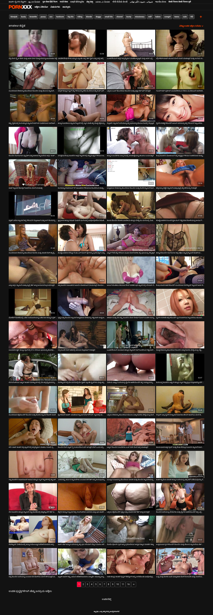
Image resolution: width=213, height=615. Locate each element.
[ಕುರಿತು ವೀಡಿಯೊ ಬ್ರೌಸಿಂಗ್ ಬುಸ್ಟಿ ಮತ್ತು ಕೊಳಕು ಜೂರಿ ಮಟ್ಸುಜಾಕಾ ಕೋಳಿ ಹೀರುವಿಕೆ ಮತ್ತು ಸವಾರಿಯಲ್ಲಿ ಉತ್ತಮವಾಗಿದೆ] (180, 561)
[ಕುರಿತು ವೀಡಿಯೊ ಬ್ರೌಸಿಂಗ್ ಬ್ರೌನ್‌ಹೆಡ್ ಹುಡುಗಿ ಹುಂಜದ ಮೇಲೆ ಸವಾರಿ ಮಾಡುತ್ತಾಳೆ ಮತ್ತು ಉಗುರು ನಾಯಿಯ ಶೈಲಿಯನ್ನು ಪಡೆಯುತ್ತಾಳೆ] (180, 43)
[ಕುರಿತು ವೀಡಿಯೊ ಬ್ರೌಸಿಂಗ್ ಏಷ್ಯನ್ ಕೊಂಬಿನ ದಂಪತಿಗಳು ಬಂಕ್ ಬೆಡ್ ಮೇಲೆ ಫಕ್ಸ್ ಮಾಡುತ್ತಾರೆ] (131, 431)
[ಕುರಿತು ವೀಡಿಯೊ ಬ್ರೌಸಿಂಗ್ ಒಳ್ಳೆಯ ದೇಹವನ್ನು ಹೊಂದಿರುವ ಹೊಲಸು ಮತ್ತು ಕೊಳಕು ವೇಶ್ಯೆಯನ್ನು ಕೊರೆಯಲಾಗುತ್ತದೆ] (131, 399)
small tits (109, 17)
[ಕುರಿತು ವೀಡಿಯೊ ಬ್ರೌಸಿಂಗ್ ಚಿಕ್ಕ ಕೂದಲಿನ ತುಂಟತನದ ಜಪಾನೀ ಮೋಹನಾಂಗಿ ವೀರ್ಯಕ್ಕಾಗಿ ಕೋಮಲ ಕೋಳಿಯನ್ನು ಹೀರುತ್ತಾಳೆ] (82, 269)
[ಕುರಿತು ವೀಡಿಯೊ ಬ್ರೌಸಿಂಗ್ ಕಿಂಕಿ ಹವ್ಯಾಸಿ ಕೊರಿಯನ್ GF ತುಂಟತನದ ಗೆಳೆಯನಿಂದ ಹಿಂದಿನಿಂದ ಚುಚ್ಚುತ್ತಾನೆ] (82, 172)
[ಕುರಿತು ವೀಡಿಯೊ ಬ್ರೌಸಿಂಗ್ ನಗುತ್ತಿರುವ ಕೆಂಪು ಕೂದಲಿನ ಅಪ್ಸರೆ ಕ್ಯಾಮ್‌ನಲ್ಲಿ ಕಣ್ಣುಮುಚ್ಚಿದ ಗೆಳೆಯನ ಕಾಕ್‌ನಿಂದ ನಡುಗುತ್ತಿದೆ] (82, 140)
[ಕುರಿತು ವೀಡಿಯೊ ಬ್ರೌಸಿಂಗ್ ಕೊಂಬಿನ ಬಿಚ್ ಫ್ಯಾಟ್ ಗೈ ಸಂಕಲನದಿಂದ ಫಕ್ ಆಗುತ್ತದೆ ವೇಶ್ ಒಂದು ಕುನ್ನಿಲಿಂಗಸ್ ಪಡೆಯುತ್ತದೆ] (82, 431)
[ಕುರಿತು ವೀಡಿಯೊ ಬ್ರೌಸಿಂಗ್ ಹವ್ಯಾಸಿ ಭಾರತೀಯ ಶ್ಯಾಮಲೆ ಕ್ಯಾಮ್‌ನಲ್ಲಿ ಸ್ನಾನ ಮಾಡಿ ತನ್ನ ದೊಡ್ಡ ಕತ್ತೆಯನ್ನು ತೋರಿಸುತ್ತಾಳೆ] (82, 107)
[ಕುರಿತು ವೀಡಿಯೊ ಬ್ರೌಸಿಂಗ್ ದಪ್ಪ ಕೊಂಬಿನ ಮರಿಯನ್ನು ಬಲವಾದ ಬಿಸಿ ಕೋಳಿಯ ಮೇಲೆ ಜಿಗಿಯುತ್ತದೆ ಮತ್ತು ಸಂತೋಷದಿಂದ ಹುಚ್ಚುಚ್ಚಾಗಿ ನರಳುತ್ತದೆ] (33, 561)
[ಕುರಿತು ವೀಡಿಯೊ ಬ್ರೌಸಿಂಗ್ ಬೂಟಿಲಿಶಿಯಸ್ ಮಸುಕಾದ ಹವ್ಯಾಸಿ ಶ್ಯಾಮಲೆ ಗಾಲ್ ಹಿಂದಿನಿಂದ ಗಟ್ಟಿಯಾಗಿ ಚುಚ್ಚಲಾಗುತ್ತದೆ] (131, 334)
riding (79, 17)
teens (176, 17)
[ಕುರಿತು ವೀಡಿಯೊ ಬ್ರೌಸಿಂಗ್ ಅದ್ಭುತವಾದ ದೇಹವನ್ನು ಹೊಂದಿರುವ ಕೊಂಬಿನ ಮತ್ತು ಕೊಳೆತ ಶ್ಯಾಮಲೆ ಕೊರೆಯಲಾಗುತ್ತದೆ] (131, 172)
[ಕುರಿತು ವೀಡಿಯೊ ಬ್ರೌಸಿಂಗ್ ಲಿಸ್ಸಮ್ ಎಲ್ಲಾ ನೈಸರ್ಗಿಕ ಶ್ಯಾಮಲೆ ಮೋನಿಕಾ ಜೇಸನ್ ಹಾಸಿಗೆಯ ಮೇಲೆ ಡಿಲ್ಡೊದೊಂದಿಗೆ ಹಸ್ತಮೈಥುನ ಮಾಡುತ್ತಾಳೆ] (180, 399)
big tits (70, 17)
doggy (98, 17)
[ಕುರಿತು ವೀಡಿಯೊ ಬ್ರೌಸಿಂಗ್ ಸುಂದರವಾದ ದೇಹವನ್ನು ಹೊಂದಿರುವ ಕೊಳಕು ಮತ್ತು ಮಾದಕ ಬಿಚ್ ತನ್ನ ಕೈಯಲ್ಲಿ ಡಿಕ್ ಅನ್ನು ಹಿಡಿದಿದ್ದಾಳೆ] (33, 237)
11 (123, 584)
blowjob (14, 17)
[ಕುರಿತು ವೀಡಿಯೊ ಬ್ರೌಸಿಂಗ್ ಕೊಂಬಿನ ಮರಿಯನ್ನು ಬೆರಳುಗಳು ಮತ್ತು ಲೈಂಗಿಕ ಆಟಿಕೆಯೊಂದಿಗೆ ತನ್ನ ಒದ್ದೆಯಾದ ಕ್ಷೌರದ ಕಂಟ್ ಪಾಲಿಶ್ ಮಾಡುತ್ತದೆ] (180, 496)
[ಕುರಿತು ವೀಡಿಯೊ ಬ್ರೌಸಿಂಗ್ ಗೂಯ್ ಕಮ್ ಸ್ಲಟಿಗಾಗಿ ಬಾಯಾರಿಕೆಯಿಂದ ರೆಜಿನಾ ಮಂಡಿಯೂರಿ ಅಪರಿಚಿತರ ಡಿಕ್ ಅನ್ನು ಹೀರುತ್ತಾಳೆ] (180, 75)
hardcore (60, 17)
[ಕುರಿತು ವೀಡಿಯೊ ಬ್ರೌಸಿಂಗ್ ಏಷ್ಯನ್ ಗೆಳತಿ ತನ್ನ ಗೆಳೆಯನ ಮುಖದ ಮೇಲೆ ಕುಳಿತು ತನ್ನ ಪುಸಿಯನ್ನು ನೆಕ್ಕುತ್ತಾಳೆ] (131, 237)
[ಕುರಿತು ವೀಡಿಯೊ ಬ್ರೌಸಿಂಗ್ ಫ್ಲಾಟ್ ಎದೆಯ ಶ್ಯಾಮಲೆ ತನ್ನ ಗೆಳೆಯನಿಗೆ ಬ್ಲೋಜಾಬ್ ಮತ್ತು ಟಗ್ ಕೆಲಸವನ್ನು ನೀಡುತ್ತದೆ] (33, 205)
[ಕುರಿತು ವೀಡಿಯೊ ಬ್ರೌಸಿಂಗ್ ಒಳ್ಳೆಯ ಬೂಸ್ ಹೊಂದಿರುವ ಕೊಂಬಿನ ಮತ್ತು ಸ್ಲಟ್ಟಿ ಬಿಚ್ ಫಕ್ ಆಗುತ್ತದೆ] (131, 75)
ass (50, 17)
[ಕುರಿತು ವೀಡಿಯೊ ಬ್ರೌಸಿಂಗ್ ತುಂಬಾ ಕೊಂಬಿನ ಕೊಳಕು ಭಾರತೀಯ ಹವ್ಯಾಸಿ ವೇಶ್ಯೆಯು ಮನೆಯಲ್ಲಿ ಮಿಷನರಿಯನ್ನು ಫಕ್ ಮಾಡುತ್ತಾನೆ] (131, 205)
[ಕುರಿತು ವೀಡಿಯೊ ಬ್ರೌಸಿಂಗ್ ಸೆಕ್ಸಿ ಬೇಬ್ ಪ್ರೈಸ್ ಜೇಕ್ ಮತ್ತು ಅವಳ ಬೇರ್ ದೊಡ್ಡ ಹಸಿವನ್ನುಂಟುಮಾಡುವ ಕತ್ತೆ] (33, 43)
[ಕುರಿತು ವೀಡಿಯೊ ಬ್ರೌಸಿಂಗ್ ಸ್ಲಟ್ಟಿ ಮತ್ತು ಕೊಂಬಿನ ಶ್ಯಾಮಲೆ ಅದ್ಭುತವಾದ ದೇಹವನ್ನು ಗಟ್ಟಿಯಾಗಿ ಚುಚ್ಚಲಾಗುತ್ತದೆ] (82, 302)
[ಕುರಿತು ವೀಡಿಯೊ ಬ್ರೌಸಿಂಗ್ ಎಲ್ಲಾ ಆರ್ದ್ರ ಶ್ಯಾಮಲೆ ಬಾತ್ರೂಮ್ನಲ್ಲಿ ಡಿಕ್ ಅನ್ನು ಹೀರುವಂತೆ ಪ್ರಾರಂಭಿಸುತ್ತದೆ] (33, 269)
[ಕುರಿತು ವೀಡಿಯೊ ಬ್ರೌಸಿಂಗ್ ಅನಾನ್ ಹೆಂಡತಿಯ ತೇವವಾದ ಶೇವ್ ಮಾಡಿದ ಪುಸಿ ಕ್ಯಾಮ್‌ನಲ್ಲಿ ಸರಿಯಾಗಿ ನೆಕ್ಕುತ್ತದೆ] (131, 269)
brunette (33, 17)
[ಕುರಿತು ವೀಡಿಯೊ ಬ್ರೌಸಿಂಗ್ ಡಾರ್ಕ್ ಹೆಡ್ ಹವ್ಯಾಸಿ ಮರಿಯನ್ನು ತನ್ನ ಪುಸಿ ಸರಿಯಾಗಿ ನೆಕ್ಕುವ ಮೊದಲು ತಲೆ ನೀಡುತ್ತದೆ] (82, 529)
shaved (120, 17)
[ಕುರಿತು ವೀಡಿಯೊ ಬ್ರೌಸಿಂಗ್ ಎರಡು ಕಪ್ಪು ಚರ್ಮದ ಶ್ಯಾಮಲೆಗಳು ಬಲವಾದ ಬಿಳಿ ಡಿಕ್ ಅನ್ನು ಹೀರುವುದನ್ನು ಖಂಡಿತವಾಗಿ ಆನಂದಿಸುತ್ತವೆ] (82, 464)
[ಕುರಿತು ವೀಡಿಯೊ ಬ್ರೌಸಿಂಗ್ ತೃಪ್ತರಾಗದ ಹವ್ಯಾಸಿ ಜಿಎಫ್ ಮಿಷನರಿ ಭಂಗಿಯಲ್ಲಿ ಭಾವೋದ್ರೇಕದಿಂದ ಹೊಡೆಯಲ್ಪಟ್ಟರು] (82, 205)
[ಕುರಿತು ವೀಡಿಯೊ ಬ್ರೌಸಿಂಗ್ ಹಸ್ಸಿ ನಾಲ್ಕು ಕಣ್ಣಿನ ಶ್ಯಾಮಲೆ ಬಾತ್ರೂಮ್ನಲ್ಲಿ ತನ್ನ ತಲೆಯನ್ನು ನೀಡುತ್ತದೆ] (180, 172)
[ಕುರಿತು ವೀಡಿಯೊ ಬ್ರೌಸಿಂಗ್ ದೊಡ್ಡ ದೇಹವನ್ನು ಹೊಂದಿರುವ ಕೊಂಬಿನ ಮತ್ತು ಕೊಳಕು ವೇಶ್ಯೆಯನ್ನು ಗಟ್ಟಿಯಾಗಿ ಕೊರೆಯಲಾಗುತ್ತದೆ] (180, 334)
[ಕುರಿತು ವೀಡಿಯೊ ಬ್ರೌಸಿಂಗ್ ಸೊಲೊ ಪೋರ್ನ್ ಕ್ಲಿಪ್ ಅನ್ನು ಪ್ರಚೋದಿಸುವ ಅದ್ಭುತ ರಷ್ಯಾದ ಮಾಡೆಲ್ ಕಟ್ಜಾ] (131, 529)
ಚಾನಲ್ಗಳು (66, 7)
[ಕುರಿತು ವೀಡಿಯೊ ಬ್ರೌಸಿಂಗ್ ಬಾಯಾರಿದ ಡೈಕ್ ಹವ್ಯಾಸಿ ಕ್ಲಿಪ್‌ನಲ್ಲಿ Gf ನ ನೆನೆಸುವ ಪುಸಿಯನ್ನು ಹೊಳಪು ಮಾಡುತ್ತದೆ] (33, 334)
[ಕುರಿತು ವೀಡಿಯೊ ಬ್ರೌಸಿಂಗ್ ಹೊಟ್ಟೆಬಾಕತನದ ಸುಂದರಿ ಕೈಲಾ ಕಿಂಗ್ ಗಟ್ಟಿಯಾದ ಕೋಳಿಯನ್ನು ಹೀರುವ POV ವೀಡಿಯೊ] (180, 205)
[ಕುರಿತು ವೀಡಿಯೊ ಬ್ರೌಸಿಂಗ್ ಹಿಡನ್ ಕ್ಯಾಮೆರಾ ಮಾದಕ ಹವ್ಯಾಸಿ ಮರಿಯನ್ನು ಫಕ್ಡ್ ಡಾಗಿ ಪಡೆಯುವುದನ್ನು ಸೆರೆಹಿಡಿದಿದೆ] (180, 464)
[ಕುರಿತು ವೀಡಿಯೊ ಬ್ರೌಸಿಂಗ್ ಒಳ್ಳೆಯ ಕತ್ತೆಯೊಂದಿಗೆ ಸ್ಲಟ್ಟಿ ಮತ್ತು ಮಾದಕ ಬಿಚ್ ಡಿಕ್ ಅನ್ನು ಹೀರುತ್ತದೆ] (131, 496)
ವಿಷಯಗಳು (55, 7)
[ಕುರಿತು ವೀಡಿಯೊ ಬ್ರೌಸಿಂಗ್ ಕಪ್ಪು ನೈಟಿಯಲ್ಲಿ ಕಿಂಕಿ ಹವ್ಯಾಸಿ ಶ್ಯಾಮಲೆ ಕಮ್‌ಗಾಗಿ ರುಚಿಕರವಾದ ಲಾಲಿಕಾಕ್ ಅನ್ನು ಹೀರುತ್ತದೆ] (33, 107)
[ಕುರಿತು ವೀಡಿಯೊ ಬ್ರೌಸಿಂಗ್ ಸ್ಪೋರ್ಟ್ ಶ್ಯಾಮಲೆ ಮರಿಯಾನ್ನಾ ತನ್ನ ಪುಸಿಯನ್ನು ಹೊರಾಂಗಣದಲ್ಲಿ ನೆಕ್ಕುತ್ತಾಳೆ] (131, 107)
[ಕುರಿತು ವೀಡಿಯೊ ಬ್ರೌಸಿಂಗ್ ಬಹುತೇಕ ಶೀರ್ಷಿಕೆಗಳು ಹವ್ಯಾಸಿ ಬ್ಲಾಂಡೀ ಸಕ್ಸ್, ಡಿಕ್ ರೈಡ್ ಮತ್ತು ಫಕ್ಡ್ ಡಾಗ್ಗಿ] (82, 43)
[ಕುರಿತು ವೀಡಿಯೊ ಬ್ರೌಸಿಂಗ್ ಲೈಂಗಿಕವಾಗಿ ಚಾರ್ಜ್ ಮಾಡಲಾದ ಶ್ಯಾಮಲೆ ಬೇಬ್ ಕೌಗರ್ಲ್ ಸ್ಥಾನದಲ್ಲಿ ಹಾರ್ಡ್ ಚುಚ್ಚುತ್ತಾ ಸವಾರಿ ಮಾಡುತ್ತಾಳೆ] (82, 399)
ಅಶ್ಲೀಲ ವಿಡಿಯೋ (41, 7)
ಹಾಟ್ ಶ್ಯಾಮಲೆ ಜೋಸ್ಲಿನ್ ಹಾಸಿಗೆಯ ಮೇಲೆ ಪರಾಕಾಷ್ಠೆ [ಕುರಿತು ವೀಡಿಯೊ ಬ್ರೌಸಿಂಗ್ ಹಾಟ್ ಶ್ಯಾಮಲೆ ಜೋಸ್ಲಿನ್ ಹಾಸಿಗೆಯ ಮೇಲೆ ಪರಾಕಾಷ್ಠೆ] (25, 188)
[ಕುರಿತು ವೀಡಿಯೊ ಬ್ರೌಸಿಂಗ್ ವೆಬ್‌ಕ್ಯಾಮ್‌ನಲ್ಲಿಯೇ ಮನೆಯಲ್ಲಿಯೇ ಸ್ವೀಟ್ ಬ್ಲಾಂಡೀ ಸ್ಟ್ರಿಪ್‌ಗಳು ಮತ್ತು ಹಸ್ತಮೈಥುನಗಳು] (82, 367)
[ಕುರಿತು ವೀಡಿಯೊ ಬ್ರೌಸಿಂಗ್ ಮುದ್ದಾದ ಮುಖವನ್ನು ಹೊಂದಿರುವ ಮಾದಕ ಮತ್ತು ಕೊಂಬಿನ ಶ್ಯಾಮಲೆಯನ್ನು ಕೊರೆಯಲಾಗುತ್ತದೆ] (131, 464)
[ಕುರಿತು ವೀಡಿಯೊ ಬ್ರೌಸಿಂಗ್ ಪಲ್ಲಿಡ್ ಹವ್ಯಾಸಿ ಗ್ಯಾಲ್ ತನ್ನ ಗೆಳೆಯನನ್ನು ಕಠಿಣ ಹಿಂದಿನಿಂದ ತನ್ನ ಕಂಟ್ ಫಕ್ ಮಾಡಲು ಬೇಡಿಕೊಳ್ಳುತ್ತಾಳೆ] (82, 75)
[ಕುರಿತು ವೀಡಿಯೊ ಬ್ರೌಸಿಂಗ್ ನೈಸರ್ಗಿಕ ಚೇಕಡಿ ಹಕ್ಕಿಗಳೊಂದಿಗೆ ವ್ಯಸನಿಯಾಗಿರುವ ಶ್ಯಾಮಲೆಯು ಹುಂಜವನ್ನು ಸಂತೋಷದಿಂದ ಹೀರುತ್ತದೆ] (180, 302)
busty (23, 17)
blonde (89, 17)
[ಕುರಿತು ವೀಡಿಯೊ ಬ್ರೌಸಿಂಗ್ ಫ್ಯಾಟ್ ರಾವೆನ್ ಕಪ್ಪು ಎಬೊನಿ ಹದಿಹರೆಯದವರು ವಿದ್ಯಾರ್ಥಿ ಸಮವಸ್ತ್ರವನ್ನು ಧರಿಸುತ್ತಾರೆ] (82, 561)
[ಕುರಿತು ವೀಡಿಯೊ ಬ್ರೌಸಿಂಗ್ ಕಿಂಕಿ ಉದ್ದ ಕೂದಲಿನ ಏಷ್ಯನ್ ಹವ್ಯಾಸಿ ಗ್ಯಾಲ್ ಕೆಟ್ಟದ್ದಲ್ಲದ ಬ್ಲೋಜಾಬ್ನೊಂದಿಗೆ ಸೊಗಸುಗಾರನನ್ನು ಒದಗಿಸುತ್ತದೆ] (180, 367)
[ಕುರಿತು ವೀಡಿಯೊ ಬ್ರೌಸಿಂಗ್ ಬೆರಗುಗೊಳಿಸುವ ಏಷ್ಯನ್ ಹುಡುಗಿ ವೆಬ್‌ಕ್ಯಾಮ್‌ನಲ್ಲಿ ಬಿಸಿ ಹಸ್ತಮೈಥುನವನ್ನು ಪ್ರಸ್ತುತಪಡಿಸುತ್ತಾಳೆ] (33, 367)
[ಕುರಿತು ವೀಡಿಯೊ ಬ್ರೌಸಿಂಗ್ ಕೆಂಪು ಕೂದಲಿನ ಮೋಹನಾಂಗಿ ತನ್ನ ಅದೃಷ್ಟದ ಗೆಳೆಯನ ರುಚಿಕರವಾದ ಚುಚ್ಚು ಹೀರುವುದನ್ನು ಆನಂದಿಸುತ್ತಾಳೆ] (180, 140)
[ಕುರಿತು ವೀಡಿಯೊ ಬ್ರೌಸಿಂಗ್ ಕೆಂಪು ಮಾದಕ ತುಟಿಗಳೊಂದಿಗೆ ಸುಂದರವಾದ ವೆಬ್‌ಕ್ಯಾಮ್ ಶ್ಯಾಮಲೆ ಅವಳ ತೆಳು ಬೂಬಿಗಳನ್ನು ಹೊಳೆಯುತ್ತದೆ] (180, 269)
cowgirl (167, 17)
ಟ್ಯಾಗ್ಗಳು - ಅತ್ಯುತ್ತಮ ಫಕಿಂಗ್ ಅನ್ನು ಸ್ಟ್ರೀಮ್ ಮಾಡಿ (20, 7)
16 (128, 584)
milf (150, 17)
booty (128, 17)
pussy (43, 17)
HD (191, 17)
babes (158, 17)
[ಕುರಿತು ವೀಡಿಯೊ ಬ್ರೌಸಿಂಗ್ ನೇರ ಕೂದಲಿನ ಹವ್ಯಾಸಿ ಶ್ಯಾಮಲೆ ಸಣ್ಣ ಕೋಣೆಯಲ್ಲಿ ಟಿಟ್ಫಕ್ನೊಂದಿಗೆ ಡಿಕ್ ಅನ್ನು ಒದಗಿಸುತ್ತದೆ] (33, 496)
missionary (139, 17)
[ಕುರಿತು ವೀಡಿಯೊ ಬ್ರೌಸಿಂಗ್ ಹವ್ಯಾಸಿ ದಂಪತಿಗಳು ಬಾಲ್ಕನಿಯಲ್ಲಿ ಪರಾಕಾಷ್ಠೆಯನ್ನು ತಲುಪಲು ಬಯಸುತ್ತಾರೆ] (131, 140)
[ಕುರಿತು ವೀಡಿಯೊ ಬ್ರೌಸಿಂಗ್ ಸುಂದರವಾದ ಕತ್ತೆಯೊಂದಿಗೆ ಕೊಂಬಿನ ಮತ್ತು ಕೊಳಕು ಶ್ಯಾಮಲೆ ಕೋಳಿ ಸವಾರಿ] (33, 399)
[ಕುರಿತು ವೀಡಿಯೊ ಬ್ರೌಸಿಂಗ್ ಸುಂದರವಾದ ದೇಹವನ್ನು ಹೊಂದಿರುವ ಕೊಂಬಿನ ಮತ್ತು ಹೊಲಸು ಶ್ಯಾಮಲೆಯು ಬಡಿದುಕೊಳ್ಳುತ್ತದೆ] (33, 75)
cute (185, 17)
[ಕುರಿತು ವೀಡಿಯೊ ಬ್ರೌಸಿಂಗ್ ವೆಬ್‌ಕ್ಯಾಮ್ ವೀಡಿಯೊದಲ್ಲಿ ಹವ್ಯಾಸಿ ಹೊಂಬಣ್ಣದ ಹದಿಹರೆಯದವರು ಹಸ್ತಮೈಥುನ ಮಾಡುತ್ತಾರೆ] (33, 529)
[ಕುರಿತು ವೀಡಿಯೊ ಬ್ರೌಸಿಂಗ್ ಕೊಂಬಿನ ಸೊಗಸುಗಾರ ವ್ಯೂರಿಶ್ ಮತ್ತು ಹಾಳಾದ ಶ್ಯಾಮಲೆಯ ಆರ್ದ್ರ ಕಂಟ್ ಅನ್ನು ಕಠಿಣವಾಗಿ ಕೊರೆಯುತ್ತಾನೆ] (33, 140)
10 (117, 584)
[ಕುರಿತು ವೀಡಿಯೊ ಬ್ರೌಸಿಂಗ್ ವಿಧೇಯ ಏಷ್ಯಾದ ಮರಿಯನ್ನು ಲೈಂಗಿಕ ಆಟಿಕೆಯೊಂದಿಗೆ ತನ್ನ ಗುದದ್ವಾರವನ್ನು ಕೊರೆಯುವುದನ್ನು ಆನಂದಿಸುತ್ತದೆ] (131, 367)
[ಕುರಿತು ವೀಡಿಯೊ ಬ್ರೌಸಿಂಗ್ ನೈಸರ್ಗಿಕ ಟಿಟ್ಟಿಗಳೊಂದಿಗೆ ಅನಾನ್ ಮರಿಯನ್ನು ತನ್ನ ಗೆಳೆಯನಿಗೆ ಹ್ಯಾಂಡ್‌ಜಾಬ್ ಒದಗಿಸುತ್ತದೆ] (180, 107)
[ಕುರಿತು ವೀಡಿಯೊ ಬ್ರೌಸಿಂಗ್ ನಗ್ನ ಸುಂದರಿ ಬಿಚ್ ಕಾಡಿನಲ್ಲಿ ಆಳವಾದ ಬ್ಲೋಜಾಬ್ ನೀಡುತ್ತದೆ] (82, 334)
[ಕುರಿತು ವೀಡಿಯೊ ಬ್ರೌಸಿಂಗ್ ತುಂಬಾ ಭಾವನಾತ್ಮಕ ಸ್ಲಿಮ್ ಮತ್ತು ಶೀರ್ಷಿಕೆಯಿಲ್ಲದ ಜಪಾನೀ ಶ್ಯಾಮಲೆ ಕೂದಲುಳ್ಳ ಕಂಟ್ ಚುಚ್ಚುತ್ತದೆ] (180, 431)
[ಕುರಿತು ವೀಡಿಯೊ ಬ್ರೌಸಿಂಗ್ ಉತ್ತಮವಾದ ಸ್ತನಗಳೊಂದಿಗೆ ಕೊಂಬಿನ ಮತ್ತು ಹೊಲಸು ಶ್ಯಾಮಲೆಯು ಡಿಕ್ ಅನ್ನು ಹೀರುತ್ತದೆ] (180, 529)
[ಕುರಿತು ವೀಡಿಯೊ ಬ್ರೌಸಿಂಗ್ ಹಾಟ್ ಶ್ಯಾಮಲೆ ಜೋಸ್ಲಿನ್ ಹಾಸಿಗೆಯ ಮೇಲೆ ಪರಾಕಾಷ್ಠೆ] (33, 172)
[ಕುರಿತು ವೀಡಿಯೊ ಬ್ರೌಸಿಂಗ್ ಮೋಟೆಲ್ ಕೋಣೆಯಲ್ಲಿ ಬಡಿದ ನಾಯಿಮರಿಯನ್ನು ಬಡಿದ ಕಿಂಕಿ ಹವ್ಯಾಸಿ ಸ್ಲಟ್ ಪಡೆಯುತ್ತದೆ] (33, 302)
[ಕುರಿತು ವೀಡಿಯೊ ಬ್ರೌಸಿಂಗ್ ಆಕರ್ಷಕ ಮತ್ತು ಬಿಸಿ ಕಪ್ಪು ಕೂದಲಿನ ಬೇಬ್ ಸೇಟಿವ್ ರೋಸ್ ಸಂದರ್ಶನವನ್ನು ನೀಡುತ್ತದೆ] (131, 302)
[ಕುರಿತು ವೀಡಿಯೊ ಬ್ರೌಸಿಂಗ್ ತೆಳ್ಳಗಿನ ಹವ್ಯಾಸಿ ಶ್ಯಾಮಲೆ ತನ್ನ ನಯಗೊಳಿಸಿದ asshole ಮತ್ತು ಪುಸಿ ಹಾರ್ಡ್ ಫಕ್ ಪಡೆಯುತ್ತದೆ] (82, 496)
